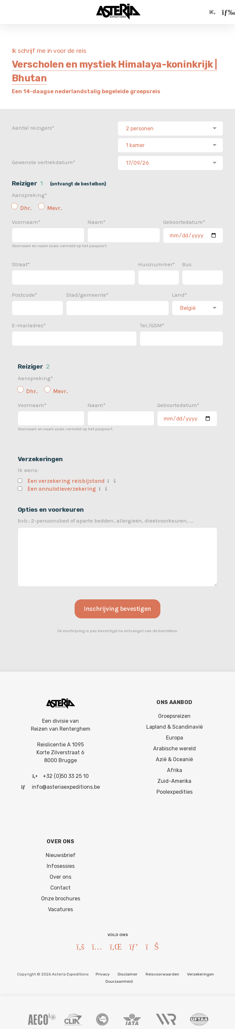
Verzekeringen (200, 972)
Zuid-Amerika (174, 779)
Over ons (60, 875)
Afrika (174, 768)
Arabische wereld (174, 746)
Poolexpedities (174, 790)
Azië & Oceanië (174, 757)
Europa (174, 736)
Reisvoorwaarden (162, 972)
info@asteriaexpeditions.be (66, 785)
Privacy (103, 972)
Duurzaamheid (119, 979)
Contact (60, 886)
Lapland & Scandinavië (174, 725)
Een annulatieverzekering (61, 486)
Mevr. (54, 206)
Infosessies (61, 864)
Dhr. (26, 206)
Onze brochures (60, 896)
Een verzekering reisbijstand (66, 479)
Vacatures (60, 907)
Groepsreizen (174, 714)
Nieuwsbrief (61, 853)
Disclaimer (128, 972)
